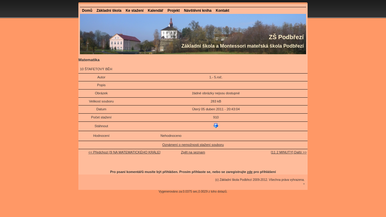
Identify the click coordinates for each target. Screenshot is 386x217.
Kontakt (222, 10)
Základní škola (109, 10)
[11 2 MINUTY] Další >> (289, 152)
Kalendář (155, 10)
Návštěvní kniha (197, 10)
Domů (87, 10)
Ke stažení (135, 10)
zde (250, 172)
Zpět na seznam (193, 152)
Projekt (173, 10)
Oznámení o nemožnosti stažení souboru (193, 144)
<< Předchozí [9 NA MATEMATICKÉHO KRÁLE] (124, 152)
